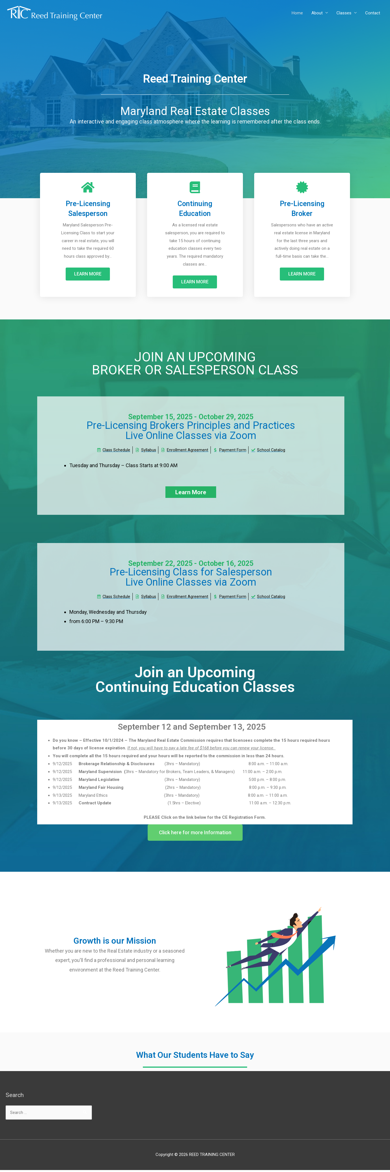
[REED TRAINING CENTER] (55, 12)
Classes (343, 13)
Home (297, 13)
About (317, 13)
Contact (372, 13)
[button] (88, 274)
